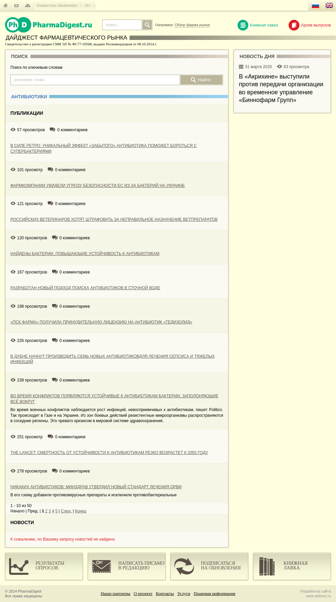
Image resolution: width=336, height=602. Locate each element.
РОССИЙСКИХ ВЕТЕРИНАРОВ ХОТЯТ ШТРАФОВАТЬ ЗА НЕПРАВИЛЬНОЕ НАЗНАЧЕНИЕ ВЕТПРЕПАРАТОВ (113, 219)
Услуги (184, 593)
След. (66, 511)
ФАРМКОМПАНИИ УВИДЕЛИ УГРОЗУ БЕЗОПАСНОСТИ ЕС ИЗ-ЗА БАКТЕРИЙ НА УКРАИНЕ (97, 185)
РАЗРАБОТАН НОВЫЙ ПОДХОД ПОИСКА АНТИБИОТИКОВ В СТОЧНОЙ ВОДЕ (85, 288)
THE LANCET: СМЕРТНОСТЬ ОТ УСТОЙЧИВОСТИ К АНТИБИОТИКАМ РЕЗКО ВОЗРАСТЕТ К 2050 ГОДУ (109, 452)
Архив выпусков (310, 25)
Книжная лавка (258, 25)
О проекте (143, 593)
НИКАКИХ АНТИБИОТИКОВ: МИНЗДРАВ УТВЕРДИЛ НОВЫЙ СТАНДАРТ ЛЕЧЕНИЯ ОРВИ (96, 487)
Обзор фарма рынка (192, 25)
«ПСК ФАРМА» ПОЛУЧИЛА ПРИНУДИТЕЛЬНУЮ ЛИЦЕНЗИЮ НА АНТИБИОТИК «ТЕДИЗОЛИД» (101, 322)
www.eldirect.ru (318, 596)
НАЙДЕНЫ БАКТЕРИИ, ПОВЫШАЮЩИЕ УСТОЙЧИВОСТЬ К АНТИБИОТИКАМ (85, 253)
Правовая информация (214, 593)
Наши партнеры (115, 593)
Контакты (165, 593)
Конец (80, 511)
